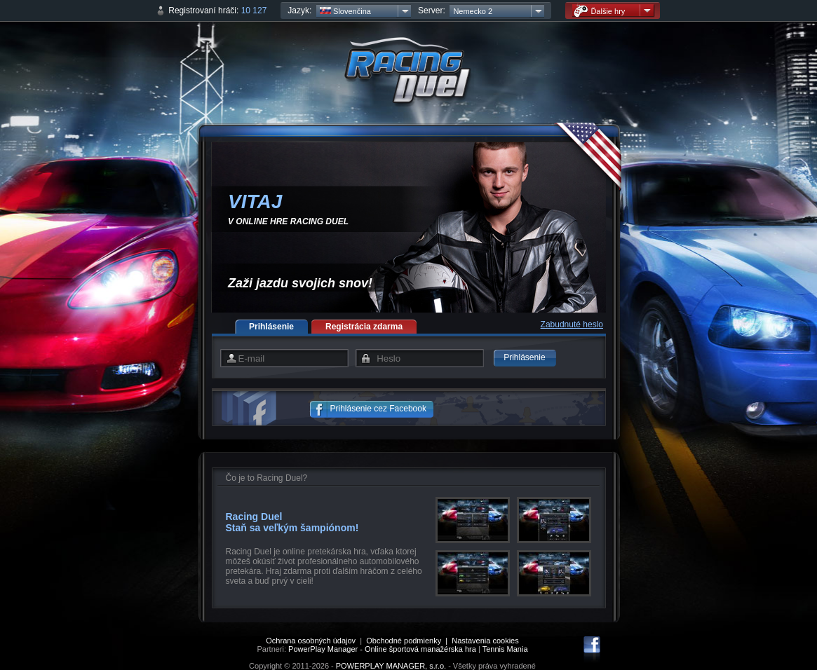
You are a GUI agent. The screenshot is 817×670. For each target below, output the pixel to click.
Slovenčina (345, 11)
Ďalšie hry (599, 11)
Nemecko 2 (472, 11)
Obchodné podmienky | (409, 640)
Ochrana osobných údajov (311, 640)
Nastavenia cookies (485, 640)
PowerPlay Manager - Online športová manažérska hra (382, 649)
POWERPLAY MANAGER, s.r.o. (391, 666)
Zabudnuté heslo (572, 324)
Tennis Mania (505, 649)
